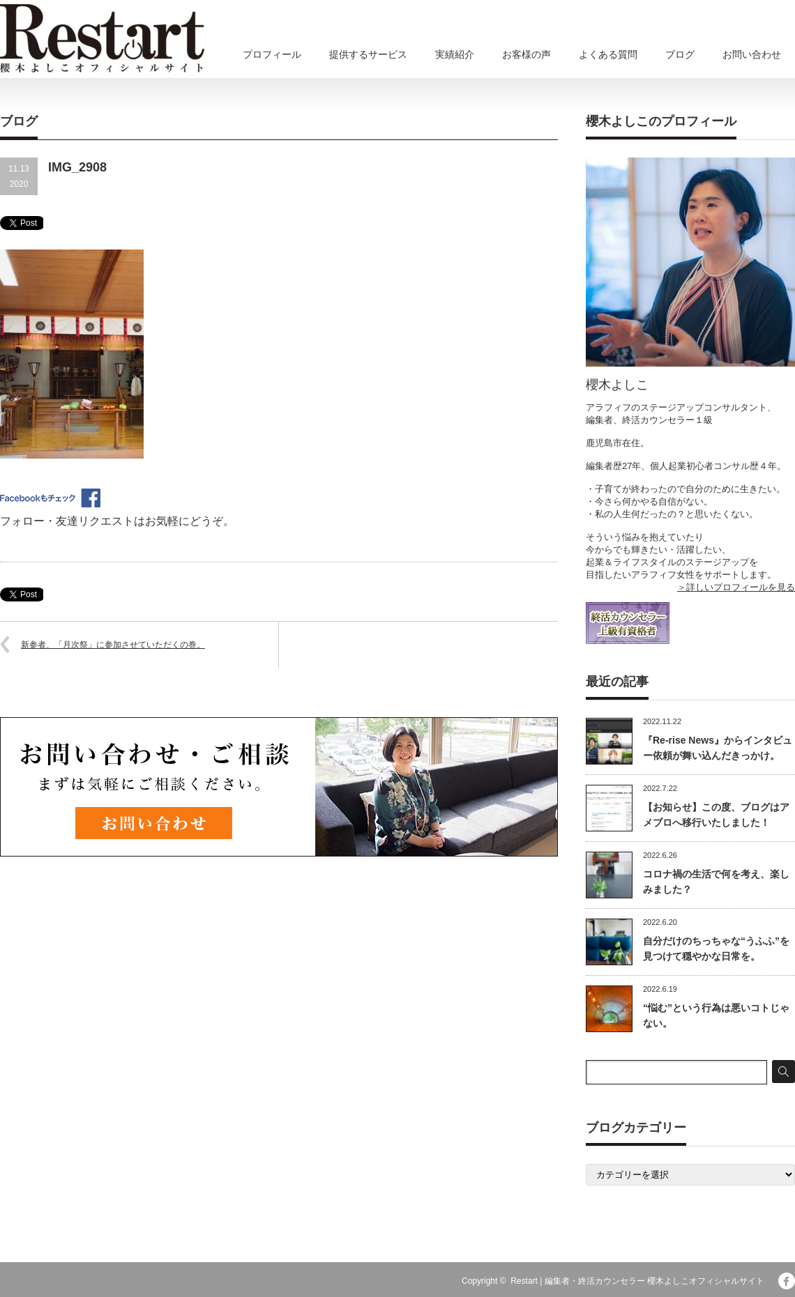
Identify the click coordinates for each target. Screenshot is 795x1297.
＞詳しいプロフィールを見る (736, 587)
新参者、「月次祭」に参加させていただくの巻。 (113, 645)
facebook (786, 1281)
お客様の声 (526, 54)
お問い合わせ (751, 54)
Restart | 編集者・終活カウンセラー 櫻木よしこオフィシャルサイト (637, 1281)
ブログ (680, 54)
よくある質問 (608, 54)
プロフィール (272, 54)
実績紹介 (454, 54)
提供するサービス (368, 54)
